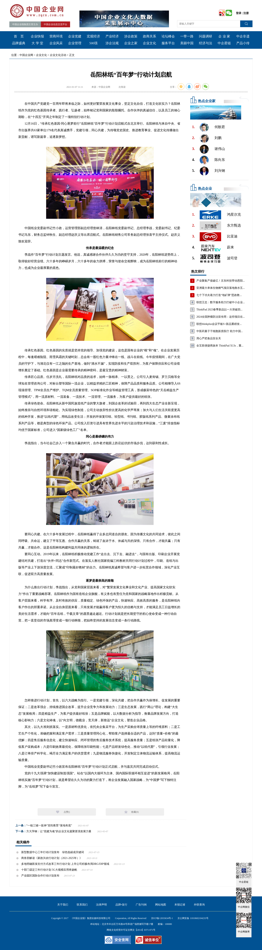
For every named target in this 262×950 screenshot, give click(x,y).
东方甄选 (234, 225)
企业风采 (56, 43)
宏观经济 (93, 36)
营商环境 (56, 36)
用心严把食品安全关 (208, 338)
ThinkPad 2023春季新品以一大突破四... (219, 309)
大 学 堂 (37, 43)
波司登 (232, 258)
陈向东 (220, 160)
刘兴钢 (220, 171)
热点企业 (205, 189)
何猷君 (220, 127)
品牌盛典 (18, 43)
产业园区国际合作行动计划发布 (40, 875)
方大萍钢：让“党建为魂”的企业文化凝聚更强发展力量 (58, 831)
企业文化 (149, 43)
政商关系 (149, 36)
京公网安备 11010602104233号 (193, 918)
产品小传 (243, 43)
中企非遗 (243, 36)
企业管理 (74, 43)
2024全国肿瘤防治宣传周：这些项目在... (220, 316)
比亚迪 (232, 236)
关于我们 (62, 904)
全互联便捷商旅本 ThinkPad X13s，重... (220, 345)
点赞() (67, 812)
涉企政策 (130, 36)
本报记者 (179, 904)
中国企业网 (26, 55)
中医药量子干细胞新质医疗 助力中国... (219, 331)
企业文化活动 (58, 55)
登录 (238, 13)
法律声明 (101, 904)
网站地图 (160, 904)
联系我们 (82, 904)
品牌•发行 (121, 904)
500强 (93, 43)
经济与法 (205, 43)
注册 (246, 13)
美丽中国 (186, 43)
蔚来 (230, 247)
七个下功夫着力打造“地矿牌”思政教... (219, 295)
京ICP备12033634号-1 (162, 918)
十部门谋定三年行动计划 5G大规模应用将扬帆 (49, 869)
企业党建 (74, 36)
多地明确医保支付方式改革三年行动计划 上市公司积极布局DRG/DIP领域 (65, 863)
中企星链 (224, 43)
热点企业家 (206, 101)
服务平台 (168, 43)
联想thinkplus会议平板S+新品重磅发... (219, 324)
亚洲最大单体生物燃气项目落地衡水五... (220, 287)
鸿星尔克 (234, 214)
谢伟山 (220, 149)
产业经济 (112, 36)
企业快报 (37, 36)
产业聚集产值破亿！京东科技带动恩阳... (220, 280)
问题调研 (205, 36)
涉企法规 (112, 43)
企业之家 (130, 43)
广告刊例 (141, 904)
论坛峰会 (168, 36)
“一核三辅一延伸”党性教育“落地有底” (49, 825)
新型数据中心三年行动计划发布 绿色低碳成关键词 (52, 852)
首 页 (19, 36)
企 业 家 (224, 36)
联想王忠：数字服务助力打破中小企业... (220, 302)
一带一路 (186, 36)
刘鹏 (218, 138)
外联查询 (199, 904)
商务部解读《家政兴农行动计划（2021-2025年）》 (51, 858)
